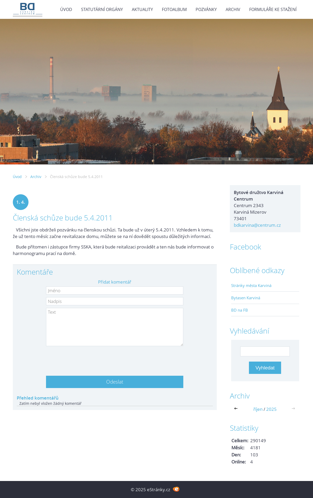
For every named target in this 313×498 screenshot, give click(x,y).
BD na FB (239, 310)
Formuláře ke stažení (273, 9)
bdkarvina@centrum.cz (257, 225)
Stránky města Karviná (251, 285)
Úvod (66, 9)
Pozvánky (206, 9)
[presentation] (115, 359)
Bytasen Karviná (245, 297)
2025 (271, 409)
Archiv (233, 9)
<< (237, 409)
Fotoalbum (174, 9)
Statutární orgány (102, 9)
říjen (258, 409)
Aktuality (142, 9)
